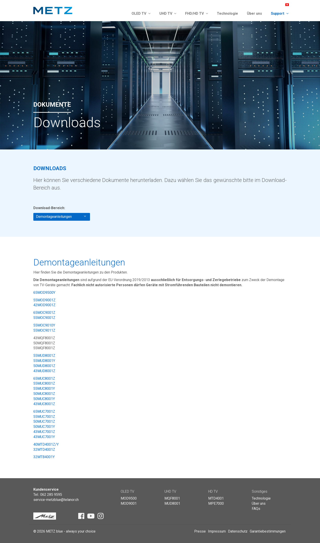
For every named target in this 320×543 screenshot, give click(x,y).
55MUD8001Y (44, 361)
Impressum (217, 531)
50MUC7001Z (44, 421)
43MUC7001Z (44, 432)
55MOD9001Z (44, 300)
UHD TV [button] (167, 13)
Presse (200, 531)
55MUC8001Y (44, 388)
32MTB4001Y (44, 457)
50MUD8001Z (44, 366)
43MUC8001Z (44, 404)
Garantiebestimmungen (268, 531)
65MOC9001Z (44, 312)
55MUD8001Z (44, 355)
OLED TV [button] (141, 13)
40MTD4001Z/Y (46, 444)
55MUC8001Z (44, 383)
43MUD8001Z (44, 371)
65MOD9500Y (44, 292)
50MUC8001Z (44, 394)
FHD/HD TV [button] (196, 13)
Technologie (227, 13)
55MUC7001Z (44, 416)
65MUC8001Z (44, 378)
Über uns (254, 13)
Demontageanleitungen (61, 216)
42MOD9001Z (44, 305)
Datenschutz (238, 531)
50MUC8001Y (44, 399)
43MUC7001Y (44, 437)
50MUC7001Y (44, 427)
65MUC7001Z (44, 411)
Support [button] (279, 13)
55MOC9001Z (44, 318)
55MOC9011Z (44, 330)
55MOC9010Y (44, 325)
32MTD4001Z (44, 449)
